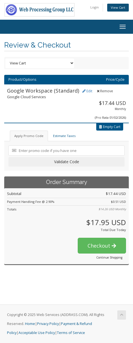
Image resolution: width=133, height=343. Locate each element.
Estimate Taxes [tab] (64, 136)
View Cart (118, 7)
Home (30, 323)
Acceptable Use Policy (37, 332)
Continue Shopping (109, 257)
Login (94, 7)
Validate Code (66, 161)
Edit (87, 91)
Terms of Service (71, 332)
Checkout (102, 245)
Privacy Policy (48, 323)
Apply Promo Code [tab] (28, 136)
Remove (105, 91)
